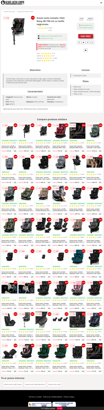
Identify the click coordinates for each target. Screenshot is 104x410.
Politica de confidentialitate (52, 397)
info (15, 151)
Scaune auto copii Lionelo (25, 11)
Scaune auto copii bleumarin (35, 384)
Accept (59, 408)
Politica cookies (69, 397)
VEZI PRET (86, 36)
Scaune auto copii (9, 11)
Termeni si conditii (35, 397)
